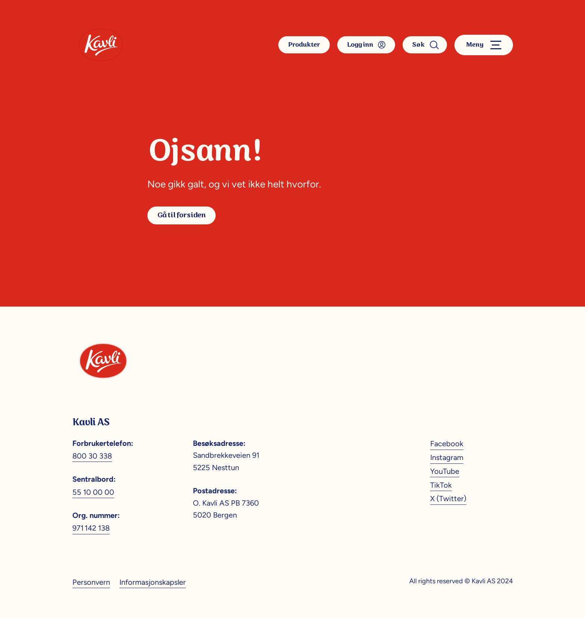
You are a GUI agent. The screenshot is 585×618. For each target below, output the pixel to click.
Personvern (91, 582)
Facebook (446, 444)
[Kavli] (100, 44)
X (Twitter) (448, 498)
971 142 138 (91, 528)
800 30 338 (92, 456)
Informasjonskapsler (152, 582)
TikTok (441, 485)
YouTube (444, 471)
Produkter (304, 45)
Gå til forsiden (181, 215)
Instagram (446, 457)
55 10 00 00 (93, 492)
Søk (424, 45)
